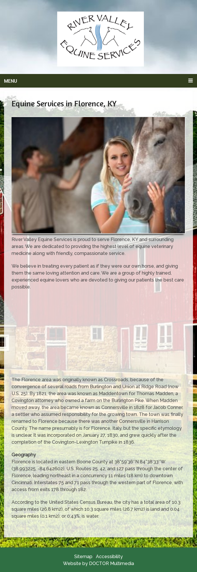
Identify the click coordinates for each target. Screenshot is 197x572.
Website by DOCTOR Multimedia (98, 563)
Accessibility (109, 556)
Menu (10, 80)
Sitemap (83, 556)
